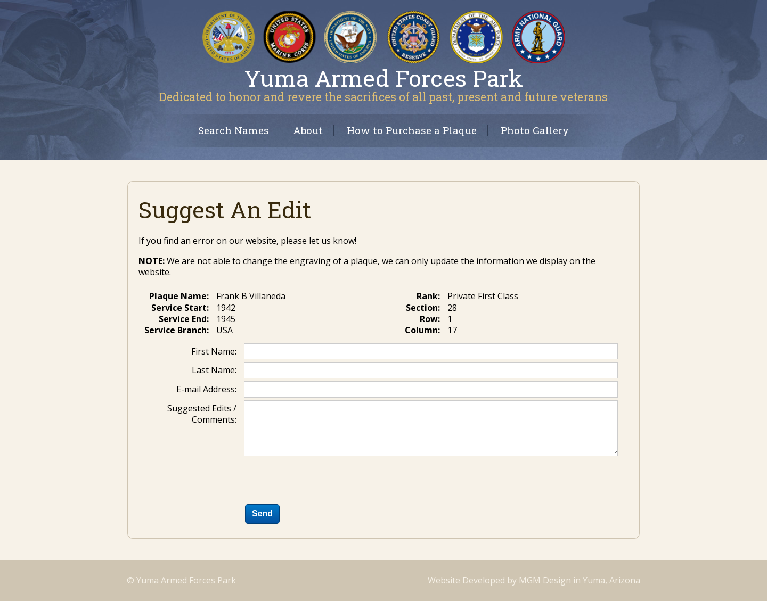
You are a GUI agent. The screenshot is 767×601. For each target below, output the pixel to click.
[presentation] (325, 482)
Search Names (233, 130)
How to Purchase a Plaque (412, 130)
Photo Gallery (535, 130)
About (308, 130)
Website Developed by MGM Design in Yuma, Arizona (534, 580)
